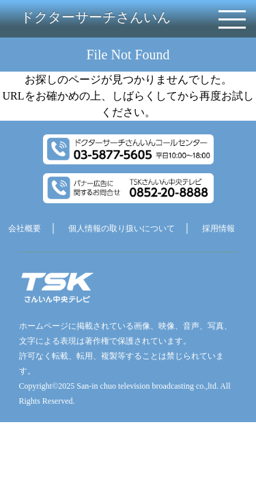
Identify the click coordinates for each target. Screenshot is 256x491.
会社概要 (24, 228)
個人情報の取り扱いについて (121, 228)
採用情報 (218, 228)
